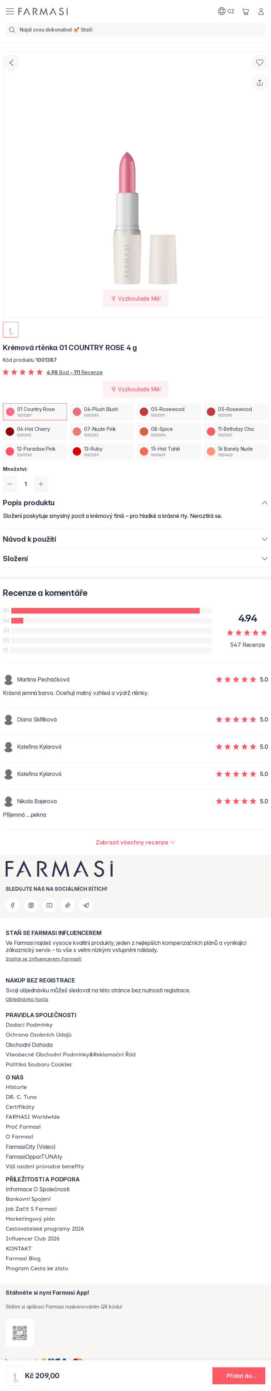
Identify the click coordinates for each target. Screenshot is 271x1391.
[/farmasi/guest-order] (27, 999)
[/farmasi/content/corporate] (33, 1117)
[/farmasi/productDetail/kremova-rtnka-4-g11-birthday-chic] (236, 431)
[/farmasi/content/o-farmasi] (19, 1136)
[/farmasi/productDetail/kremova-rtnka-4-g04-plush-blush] (102, 411)
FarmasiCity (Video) (31, 1146)
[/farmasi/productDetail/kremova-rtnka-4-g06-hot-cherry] (35, 431)
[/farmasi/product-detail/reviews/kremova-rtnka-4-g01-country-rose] (136, 842)
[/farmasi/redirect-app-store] (20, 1333)
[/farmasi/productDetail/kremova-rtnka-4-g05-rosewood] (169, 411)
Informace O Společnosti (38, 1189)
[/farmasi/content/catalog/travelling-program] (45, 1228)
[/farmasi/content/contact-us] (18, 1248)
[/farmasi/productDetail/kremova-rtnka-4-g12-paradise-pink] (35, 451)
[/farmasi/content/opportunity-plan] (30, 1218)
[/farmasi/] (43, 11)
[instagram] (31, 905)
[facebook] (13, 905)
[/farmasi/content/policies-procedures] (39, 1034)
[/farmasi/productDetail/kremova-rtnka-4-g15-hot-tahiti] (169, 451)
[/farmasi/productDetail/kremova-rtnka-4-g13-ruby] (102, 451)
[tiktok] (68, 905)
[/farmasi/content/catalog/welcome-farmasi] (45, 1166)
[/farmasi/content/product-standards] (20, 1107)
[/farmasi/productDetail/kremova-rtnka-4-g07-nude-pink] (102, 431)
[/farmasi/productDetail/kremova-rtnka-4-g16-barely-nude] (236, 451)
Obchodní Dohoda (29, 1044)
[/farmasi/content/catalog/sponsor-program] (37, 1268)
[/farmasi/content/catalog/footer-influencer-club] (33, 1238)
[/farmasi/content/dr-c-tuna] (21, 1097)
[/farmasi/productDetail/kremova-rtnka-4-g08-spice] (169, 431)
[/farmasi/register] (44, 959)
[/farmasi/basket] (245, 11)
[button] (238, 1375)
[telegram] (86, 905)
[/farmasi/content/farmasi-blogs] (23, 1258)
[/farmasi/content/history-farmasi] (16, 1087)
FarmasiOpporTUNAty (34, 1156)
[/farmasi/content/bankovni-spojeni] (28, 1199)
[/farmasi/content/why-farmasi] (23, 1126)
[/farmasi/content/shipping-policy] (29, 1024)
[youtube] (49, 905)
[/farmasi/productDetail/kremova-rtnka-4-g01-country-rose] (35, 411)
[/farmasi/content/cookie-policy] (39, 1064)
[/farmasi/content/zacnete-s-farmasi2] (31, 1209)
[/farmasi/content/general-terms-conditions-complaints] (71, 1054)
